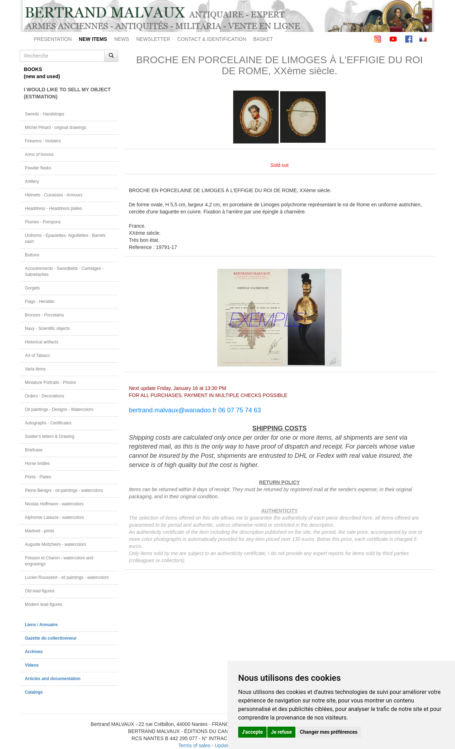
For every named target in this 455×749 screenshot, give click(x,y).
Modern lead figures (43, 604)
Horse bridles (37, 463)
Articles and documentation (53, 678)
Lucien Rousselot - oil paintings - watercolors (67, 577)
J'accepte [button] (252, 732)
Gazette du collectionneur (50, 638)
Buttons (32, 255)
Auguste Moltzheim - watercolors (55, 544)
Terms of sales (194, 745)
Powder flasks (38, 167)
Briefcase (34, 449)
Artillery (32, 181)
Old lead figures (39, 590)
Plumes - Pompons (42, 221)
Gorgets (32, 288)
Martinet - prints (39, 530)
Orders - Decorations (44, 396)
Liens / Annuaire (41, 624)
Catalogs (34, 692)
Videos (32, 665)
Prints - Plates (38, 476)
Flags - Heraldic (39, 301)
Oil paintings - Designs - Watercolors (59, 409)
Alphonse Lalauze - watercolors (54, 517)
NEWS (121, 39)
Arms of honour (39, 154)
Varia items (35, 369)
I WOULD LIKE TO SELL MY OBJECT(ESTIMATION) (67, 93)
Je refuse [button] (281, 732)
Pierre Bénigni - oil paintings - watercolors (64, 490)
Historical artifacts (41, 342)
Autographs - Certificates (48, 422)
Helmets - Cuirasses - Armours (53, 194)
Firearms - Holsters (43, 141)
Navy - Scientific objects (47, 328)
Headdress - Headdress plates (53, 208)
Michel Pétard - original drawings (55, 127)
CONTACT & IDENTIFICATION (211, 39)
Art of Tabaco (37, 355)
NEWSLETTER (153, 39)
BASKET (263, 39)
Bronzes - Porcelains (44, 315)
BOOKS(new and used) (42, 72)
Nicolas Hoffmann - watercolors (54, 503)
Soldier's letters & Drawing (49, 436)
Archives (34, 651)
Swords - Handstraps (44, 114)
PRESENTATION (53, 39)
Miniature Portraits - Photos (50, 382)
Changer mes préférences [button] (329, 732)
